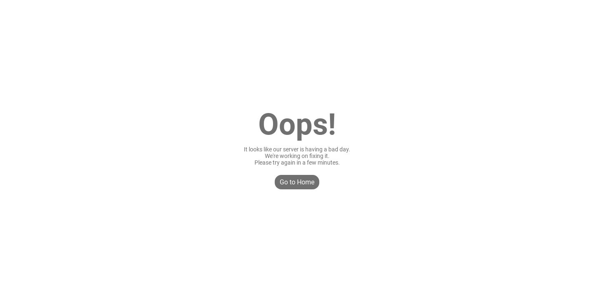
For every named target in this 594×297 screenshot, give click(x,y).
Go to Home (297, 182)
